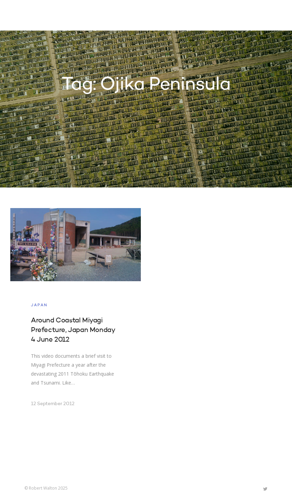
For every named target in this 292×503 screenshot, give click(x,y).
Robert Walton (40, 15)
